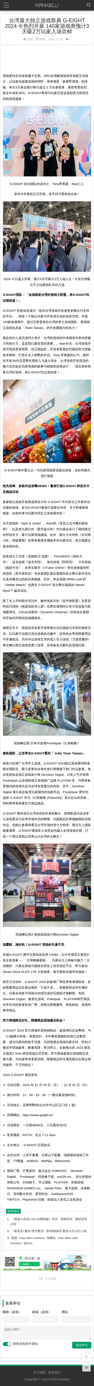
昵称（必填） (12, 1312)
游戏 (30, 39)
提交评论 (82, 1345)
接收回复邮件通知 (20, 1344)
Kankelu (64, 1379)
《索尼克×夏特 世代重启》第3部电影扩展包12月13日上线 (48, 1231)
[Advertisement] (47, 58)
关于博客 (39, 1372)
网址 (65, 1312)
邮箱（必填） (41, 1312)
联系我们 (54, 1372)
